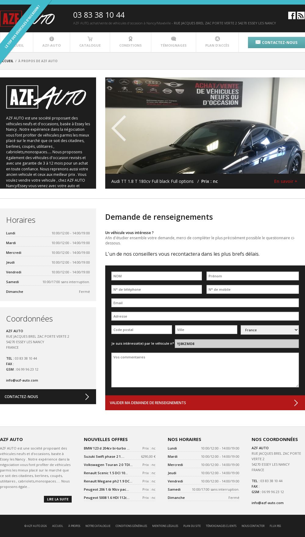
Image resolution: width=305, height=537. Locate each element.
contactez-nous (276, 42)
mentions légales (165, 526)
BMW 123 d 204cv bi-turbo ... (107, 448)
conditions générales (131, 526)
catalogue (90, 42)
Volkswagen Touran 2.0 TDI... (108, 464)
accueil (57, 526)
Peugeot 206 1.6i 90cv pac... (106, 489)
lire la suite (58, 499)
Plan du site (192, 526)
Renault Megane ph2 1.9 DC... (108, 481)
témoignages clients (221, 526)
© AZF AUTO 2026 (35, 526)
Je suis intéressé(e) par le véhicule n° (142, 343)
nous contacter (253, 526)
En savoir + (285, 181)
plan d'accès (217, 42)
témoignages (173, 42)
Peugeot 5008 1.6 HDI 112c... (107, 497)
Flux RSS (275, 526)
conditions (130, 42)
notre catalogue (97, 526)
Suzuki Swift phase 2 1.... (104, 456)
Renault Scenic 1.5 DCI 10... (106, 473)
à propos (74, 526)
